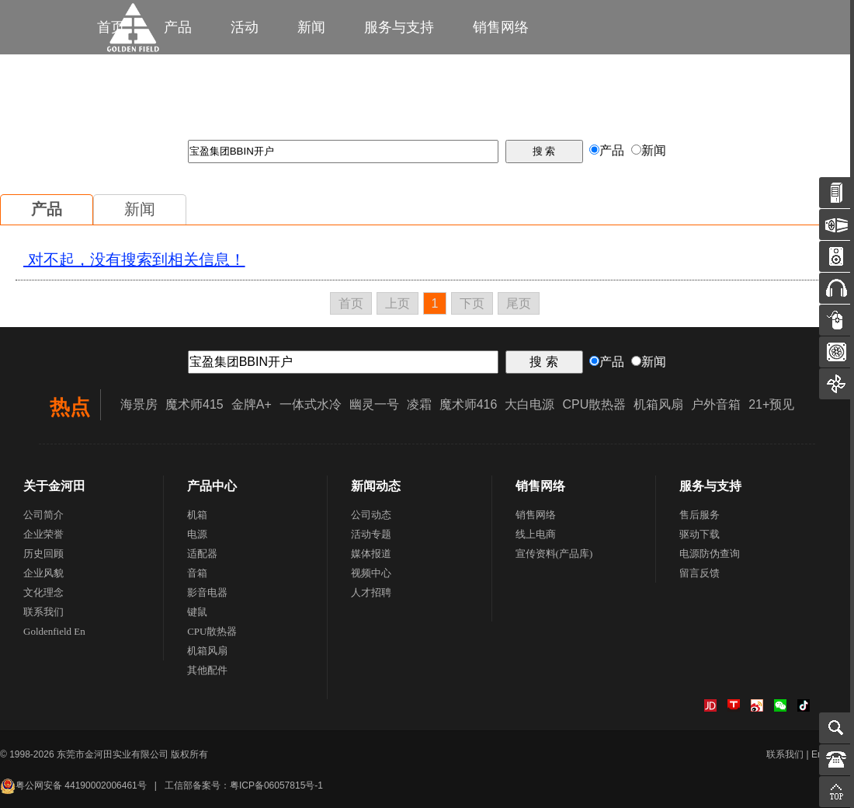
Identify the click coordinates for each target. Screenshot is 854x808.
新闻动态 (376, 486)
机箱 (197, 515)
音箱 (197, 573)
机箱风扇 (658, 404)
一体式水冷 (310, 404)
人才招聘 (371, 592)
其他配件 (207, 670)
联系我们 (43, 612)
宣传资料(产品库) (554, 553)
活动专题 (371, 534)
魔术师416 (468, 404)
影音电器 (207, 592)
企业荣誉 (43, 534)
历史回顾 (43, 553)
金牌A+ (251, 404)
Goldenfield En (54, 631)
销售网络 (501, 27)
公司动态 (371, 515)
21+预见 (771, 404)
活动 (245, 27)
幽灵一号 (374, 404)
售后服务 (699, 515)
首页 (350, 303)
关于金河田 (54, 486)
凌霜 (419, 404)
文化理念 (43, 592)
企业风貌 (43, 573)
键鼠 (197, 612)
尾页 (518, 303)
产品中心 (212, 486)
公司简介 (43, 515)
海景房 (139, 404)
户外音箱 (716, 404)
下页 (472, 303)
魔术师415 (194, 404)
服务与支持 (399, 27)
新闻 (311, 27)
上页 (397, 303)
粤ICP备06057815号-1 (276, 785)
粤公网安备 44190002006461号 (73, 785)
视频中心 (371, 573)
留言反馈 (699, 573)
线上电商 (536, 534)
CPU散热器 (594, 404)
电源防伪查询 (709, 553)
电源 (197, 534)
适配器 (202, 553)
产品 (46, 209)
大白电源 (529, 404)
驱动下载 (699, 534)
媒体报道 (371, 553)
